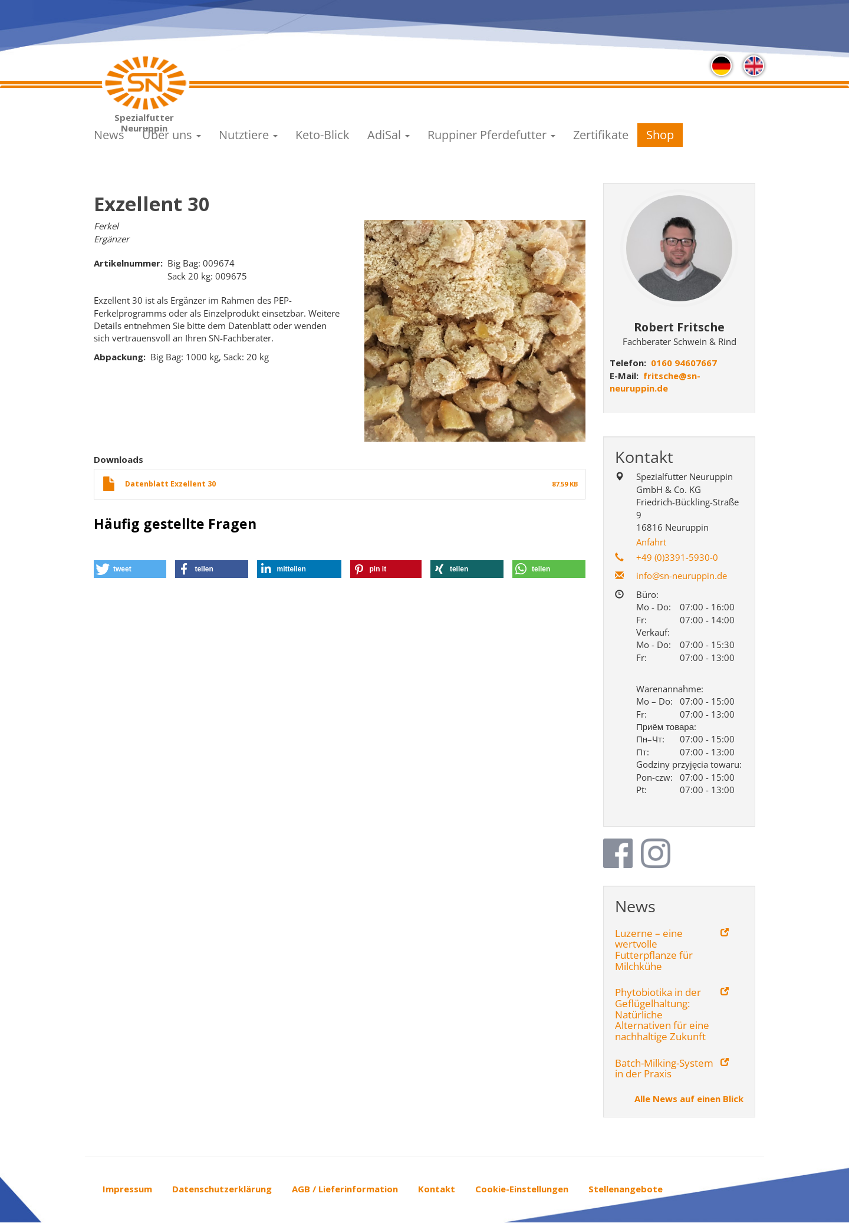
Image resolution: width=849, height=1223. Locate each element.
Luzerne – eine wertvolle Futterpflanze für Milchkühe (654, 950)
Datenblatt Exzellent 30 (170, 484)
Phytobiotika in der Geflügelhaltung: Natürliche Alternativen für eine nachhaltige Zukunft (662, 1014)
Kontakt (436, 1189)
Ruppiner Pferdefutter (491, 135)
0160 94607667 (684, 363)
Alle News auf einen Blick (688, 1098)
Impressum (127, 1189)
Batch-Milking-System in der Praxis (664, 1069)
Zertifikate (600, 135)
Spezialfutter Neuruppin (144, 120)
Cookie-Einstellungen (521, 1189)
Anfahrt (651, 542)
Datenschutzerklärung (222, 1189)
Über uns (171, 135)
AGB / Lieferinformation (345, 1189)
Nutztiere (248, 135)
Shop (660, 135)
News (109, 135)
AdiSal (388, 135)
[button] (130, 569)
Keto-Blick (322, 135)
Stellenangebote (625, 1189)
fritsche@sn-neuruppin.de (655, 382)
